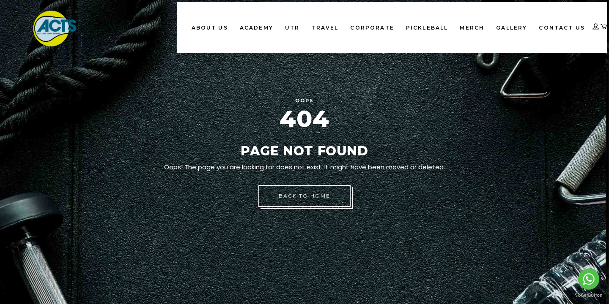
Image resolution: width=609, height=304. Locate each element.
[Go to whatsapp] (588, 279)
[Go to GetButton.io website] (588, 295)
